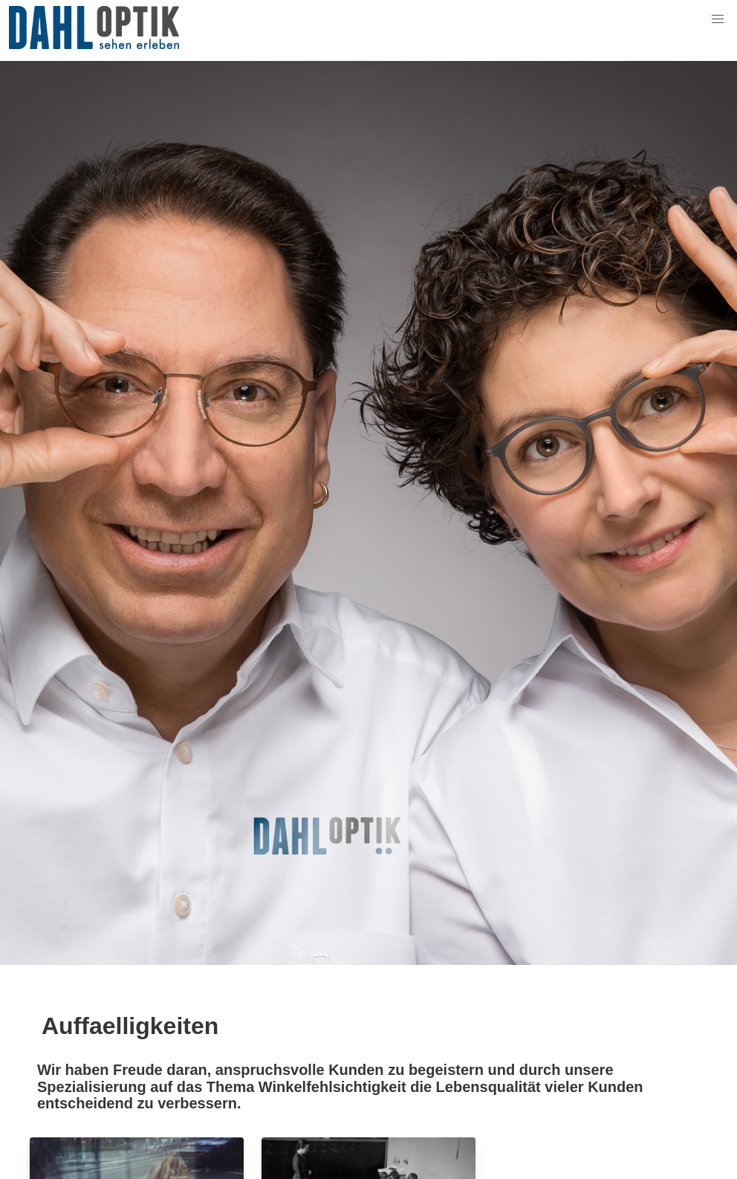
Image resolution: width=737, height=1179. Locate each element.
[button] (717, 19)
